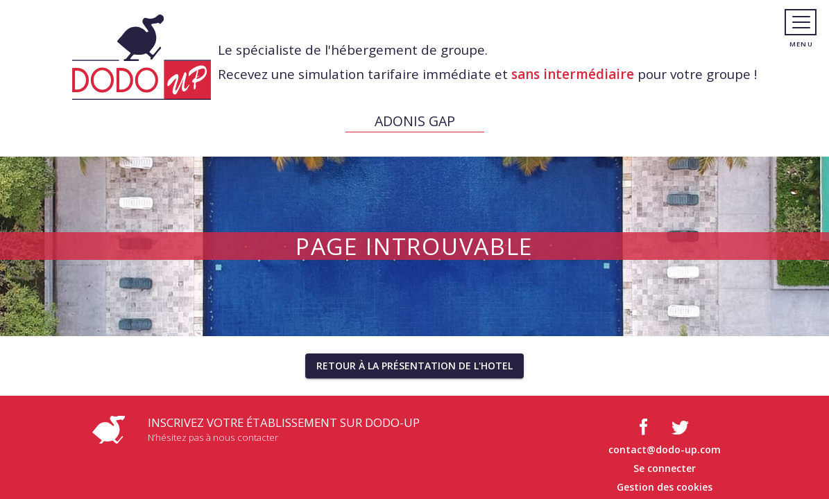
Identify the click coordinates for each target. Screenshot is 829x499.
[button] (414, 366)
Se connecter (664, 468)
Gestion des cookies (664, 486)
